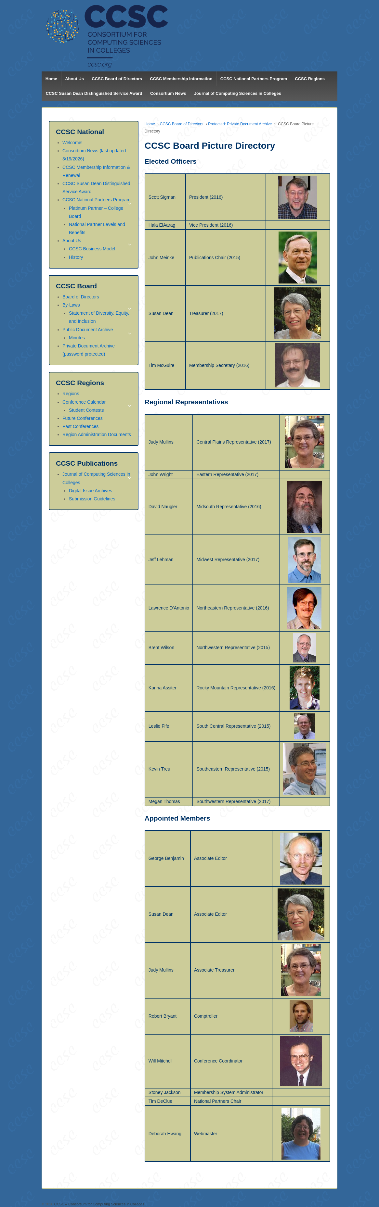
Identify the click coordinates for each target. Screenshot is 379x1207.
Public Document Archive (87, 329)
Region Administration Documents (96, 434)
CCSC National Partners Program (253, 78)
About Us (74, 78)
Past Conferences (80, 426)
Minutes (77, 337)
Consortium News (168, 93)
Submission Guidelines (92, 498)
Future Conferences (82, 418)
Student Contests (86, 410)
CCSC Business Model (92, 248)
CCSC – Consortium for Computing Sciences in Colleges (98, 1204)
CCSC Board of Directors (117, 78)
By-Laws (71, 305)
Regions (70, 393)
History (76, 257)
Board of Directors (80, 296)
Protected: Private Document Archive (240, 124)
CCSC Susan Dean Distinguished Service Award (94, 93)
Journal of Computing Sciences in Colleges (237, 93)
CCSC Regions (310, 78)
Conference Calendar (84, 402)
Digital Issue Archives (90, 490)
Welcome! (72, 142)
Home (51, 78)
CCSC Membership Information (181, 78)
